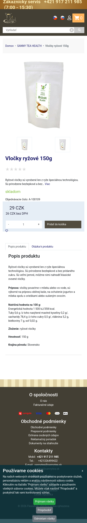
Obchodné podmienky (43, 431)
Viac (47, 183)
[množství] (23, 224)
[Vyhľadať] (79, 30)
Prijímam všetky (44, 501)
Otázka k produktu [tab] (42, 246)
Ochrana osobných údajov (43, 439)
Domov (9, 45)
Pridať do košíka (56, 224)
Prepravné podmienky (43, 435)
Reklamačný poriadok (43, 443)
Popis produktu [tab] (17, 246)
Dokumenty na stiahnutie (43, 447)
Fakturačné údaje (43, 408)
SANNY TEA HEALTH (29, 45)
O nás (43, 404)
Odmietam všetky (44, 518)
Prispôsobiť (44, 510)
